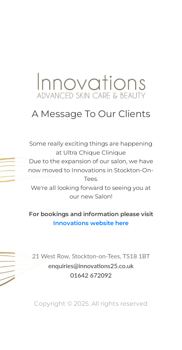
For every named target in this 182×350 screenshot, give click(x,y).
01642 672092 (91, 275)
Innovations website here (90, 223)
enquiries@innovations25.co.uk (91, 265)
